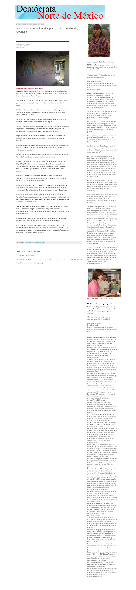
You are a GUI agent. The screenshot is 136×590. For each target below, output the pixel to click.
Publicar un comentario (26, 255)
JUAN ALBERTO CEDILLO (23, 44)
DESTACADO (20, 47)
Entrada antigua (76, 259)
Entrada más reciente (24, 259)
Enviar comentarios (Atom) (34, 263)
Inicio (51, 259)
